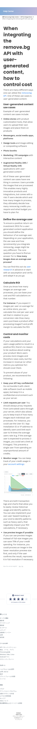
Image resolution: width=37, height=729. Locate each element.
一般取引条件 (18, 714)
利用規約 (18, 713)
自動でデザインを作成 (7, 693)
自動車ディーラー (5, 632)
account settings (16, 464)
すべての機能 (4, 618)
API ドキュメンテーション (8, 647)
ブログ (2, 689)
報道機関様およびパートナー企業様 (11, 703)
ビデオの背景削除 (5, 696)
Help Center (8, 11)
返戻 (1, 674)
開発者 (2, 625)
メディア (3, 630)
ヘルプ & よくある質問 (7, 669)
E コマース (3, 628)
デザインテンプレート (7, 659)
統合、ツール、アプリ (7, 650)
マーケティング (5, 623)
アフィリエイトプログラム (8, 691)
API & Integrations (26, 17)
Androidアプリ (4, 657)
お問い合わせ (4, 672)
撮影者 (2, 620)
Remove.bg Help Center (11, 17)
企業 (1, 635)
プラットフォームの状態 (7, 676)
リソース (3, 679)
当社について (4, 701)
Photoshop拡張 (5, 652)
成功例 (2, 637)
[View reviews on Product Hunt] (18, 599)
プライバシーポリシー (18, 716)
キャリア (3, 698)
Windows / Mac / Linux (7, 654)
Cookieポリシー (18, 718)
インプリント (18, 719)
